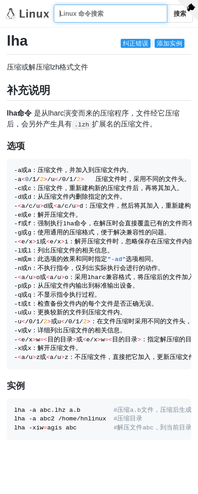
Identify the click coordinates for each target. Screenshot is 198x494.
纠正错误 (135, 43)
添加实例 (169, 43)
